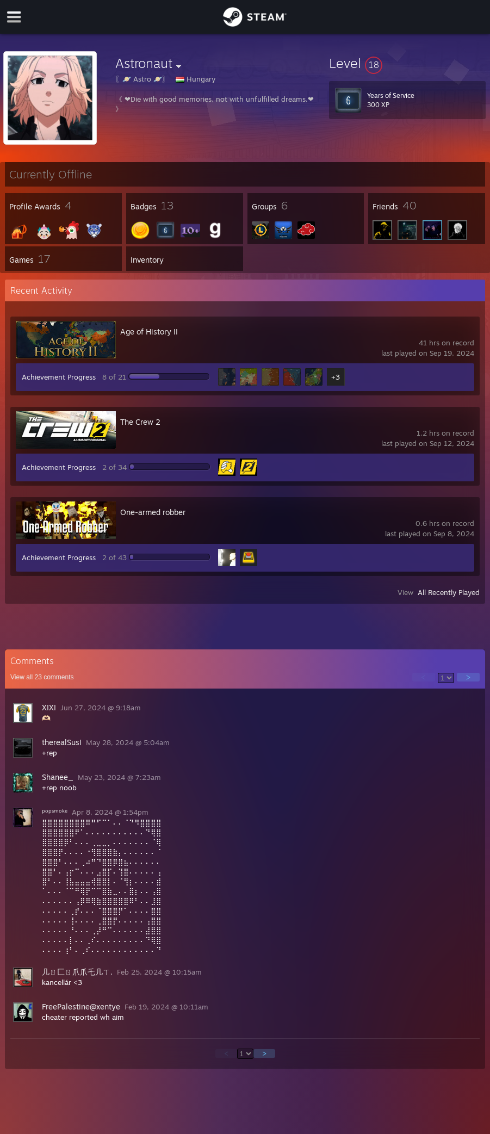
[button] (407, 63)
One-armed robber (152, 512)
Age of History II (149, 331)
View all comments (42, 677)
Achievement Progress (59, 377)
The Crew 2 (140, 421)
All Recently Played (449, 592)
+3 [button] (335, 377)
